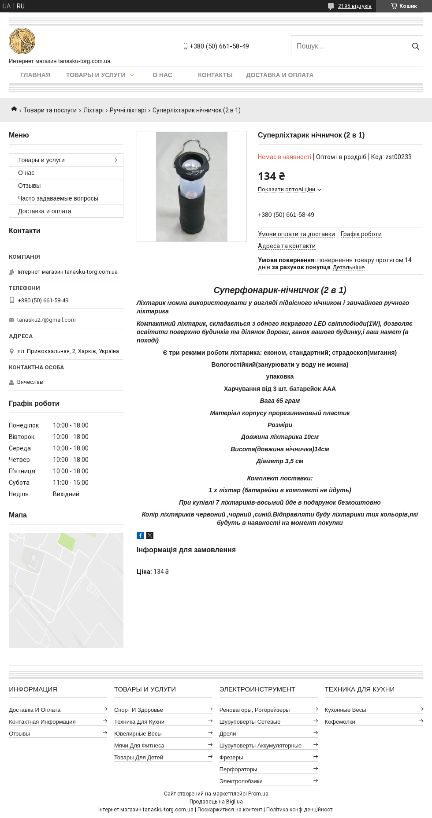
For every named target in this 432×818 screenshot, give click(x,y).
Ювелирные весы (138, 733)
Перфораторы (238, 769)
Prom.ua (258, 794)
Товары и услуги (96, 74)
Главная (35, 74)
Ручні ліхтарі (128, 110)
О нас (162, 74)
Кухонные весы (345, 709)
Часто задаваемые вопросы (58, 198)
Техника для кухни (139, 721)
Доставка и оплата (280, 74)
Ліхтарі (93, 110)
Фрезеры (231, 757)
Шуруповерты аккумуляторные (261, 745)
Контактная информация (42, 721)
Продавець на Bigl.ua (216, 802)
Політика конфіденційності (300, 810)
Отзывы (29, 185)
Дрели (228, 733)
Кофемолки (340, 721)
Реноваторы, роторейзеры (255, 709)
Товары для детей (138, 757)
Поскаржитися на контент (229, 810)
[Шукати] (415, 46)
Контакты (215, 74)
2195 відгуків (355, 6)
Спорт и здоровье (138, 709)
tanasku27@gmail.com (46, 319)
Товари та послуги (50, 110)
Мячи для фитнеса (139, 745)
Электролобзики (241, 781)
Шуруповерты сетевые (250, 721)
